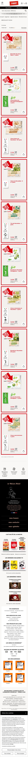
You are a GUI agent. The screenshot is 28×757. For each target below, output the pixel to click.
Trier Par (3, 27)
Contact (4, 703)
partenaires (15, 718)
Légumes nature (14, 16)
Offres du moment (8, 625)
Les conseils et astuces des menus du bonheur (14, 646)
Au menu (14, 644)
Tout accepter (20, 753)
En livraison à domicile (9, 610)
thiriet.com (14, 695)
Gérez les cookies (7, 700)
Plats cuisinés (18, 628)
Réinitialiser (24, 27)
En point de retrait (19, 610)
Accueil (2, 16)
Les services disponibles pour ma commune (12, 697)
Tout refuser (7, 753)
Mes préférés (8, 7)
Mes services (19, 7)
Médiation (22, 700)
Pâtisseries (17, 635)
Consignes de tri (14, 701)
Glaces (19, 633)
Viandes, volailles (19, 630)
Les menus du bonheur (14, 639)
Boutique (22, 638)
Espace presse (22, 701)
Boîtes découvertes (15, 638)
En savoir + (14, 655)
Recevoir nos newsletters (20, 554)
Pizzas (20, 627)
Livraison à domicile (13, 618)
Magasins (8, 617)
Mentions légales (9, 698)
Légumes (7, 16)
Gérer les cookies (14, 738)
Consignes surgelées (16, 617)
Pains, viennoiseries (9, 636)
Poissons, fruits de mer (10, 630)
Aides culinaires (10, 633)
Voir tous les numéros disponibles (13, 573)
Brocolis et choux (23, 16)
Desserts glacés (11, 635)
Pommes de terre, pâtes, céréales (16, 631)
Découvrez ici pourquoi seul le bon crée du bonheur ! (14, 502)
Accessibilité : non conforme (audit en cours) (16, 703)
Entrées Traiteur (20, 625)
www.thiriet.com (6, 718)
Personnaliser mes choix (14, 750)
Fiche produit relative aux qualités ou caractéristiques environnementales (14, 705)
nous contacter (14, 522)
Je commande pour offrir (13, 620)
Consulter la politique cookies (8, 746)
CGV (24, 697)
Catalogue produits (18, 698)
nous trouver (14, 518)
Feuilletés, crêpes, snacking (12, 627)
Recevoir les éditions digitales (7, 554)
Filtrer (11, 27)
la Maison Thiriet (14, 484)
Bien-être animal (6, 701)
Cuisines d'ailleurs (10, 628)
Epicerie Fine (7, 638)
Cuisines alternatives (18, 636)
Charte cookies (15, 700)
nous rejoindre (14, 526)
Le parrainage (14, 612)
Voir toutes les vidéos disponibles (13, 603)
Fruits (16, 633)
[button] (22, 3)
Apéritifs (14, 625)
